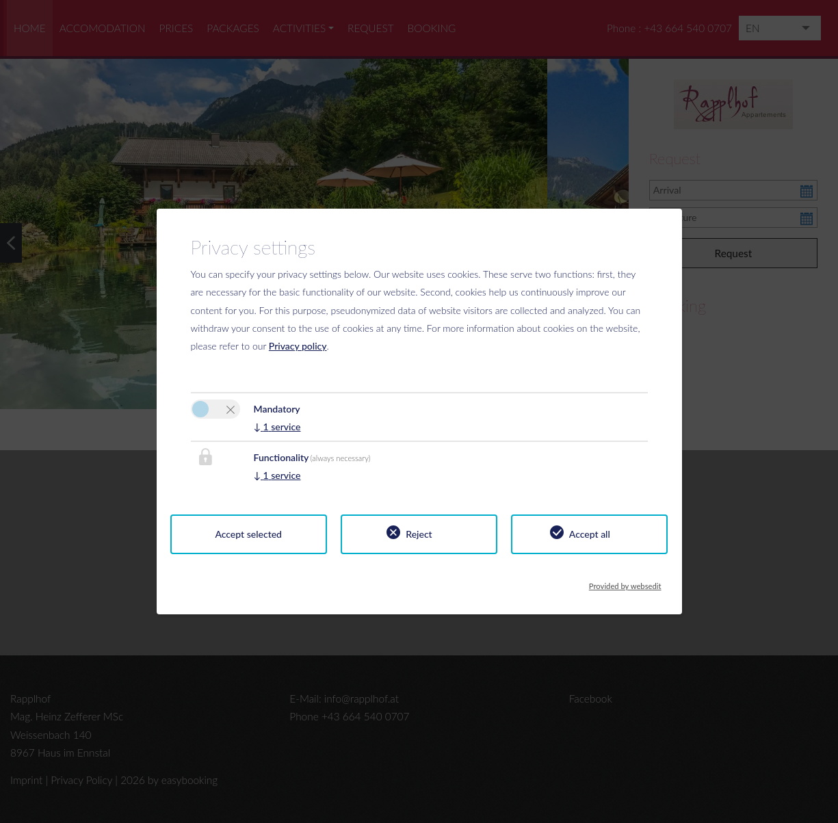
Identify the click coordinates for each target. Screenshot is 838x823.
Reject (419, 534)
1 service (277, 426)
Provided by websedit (625, 582)
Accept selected (248, 534)
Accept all (589, 534)
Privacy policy (298, 346)
